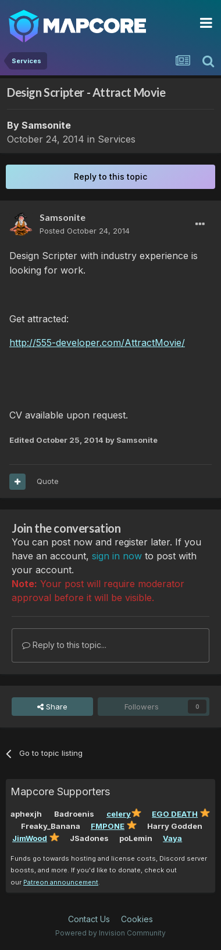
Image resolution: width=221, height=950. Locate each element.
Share (52, 706)
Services (117, 139)
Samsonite (46, 125)
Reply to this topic (110, 176)
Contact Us (89, 919)
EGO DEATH (175, 813)
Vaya (172, 838)
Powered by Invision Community (110, 933)
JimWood (29, 838)
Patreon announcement (60, 882)
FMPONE (107, 826)
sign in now (117, 556)
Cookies (137, 919)
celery (118, 813)
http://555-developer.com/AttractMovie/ (97, 342)
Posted (85, 230)
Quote (48, 481)
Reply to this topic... (64, 645)
